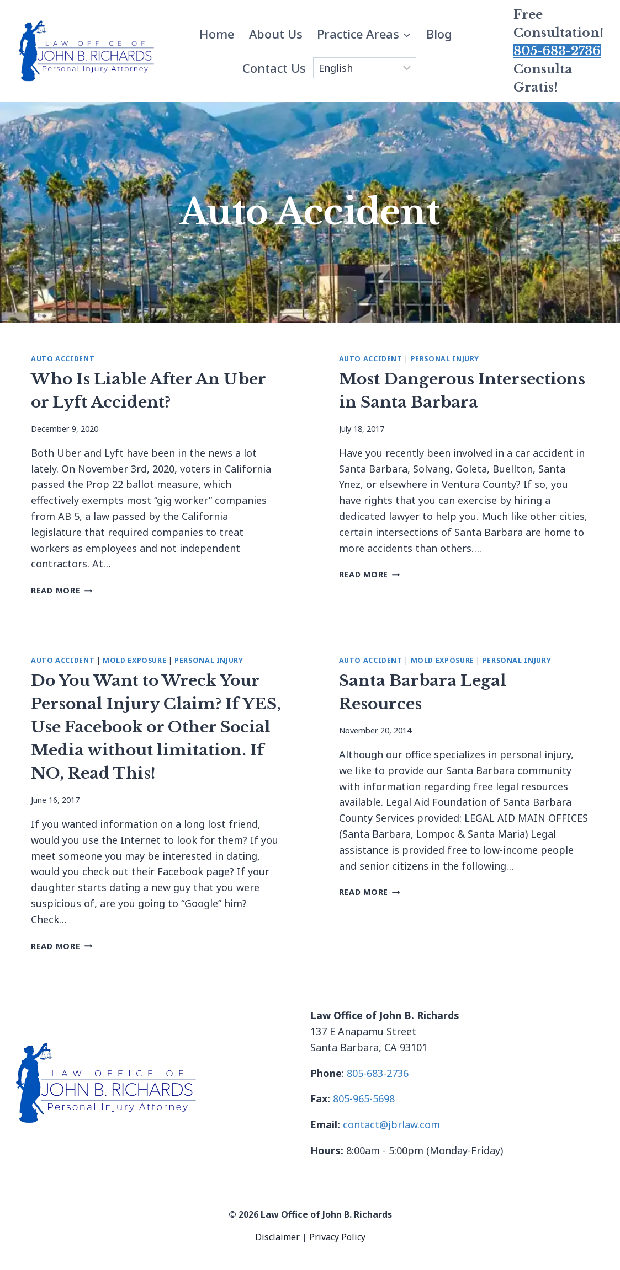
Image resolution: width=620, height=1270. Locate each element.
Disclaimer (278, 1237)
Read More (61, 590)
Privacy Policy (337, 1237)
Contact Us (274, 68)
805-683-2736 (557, 51)
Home (216, 33)
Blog (439, 33)
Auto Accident (62, 358)
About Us (276, 33)
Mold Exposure (134, 660)
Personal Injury (445, 358)
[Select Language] (364, 67)
